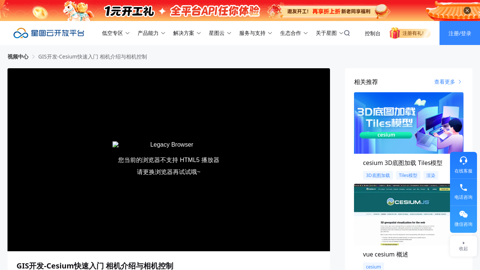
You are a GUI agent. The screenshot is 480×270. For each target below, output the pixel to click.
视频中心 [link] (18, 56)
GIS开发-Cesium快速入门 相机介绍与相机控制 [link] (92, 56)
